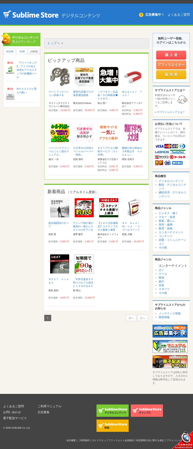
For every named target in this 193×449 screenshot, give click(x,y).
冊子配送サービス (15, 418)
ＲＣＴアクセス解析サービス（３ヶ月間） (108, 151)
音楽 (161, 285)
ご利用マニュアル (49, 406)
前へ (131, 318)
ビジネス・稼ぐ (168, 213)
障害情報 (164, 317)
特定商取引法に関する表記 (150, 440)
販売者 (171, 74)
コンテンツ (165, 236)
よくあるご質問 (179, 14)
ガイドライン (99, 440)
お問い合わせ (12, 412)
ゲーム (163, 273)
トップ (52, 43)
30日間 (9, 51)
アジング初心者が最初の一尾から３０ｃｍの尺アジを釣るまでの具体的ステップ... (83, 230)
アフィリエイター (171, 65)
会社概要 (71, 440)
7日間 (22, 51)
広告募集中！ (154, 14)
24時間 (33, 51)
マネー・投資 (167, 217)
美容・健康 (165, 224)
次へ (142, 318)
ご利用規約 (84, 440)
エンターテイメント (171, 232)
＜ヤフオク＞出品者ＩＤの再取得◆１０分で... (108, 95)
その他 (163, 247)
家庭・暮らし (167, 220)
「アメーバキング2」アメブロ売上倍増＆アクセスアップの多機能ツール (27, 70)
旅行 (161, 281)
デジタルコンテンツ (171, 181)
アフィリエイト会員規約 (121, 440)
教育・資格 (165, 228)
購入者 (171, 55)
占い (161, 270)
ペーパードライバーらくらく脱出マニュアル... (59, 151)
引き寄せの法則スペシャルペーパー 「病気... (84, 151)
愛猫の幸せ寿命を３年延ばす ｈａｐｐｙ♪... (132, 151)
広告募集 (44, 412)
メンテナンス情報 (170, 313)
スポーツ (164, 289)
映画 (161, 277)
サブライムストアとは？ (171, 112)
